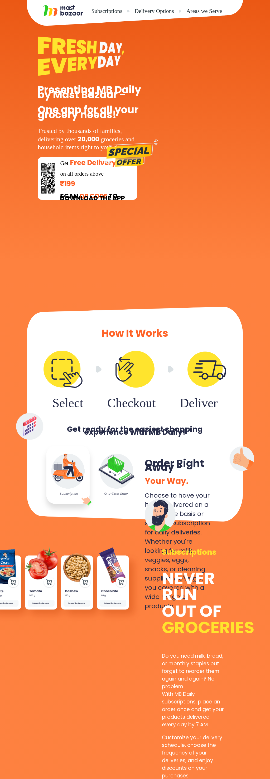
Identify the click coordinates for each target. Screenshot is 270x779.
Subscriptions (106, 11)
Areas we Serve (204, 11)
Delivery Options (154, 11)
